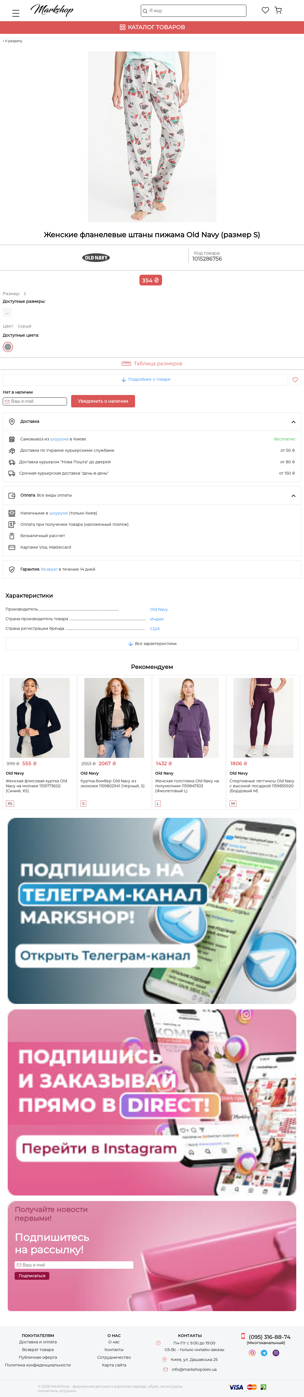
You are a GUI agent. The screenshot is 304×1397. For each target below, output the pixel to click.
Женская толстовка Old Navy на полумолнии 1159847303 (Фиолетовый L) (187, 785)
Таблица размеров (158, 364)
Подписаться (32, 1275)
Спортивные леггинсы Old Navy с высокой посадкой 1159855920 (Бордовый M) (262, 785)
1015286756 (207, 259)
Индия (156, 619)
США (155, 628)
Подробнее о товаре (145, 379)
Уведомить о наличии (103, 401)
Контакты (113, 1349)
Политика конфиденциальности (38, 1365)
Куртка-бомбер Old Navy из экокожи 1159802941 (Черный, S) (112, 783)
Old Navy (159, 609)
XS (9, 803)
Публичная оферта (38, 1357)
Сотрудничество (114, 1357)
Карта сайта (114, 1365)
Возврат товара (38, 1349)
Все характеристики (152, 643)
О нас (114, 1341)
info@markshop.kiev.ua (194, 1369)
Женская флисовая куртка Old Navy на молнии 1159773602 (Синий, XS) (36, 785)
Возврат (49, 569)
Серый (7, 347)
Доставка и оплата (38, 1341)
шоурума (59, 439)
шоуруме (58, 513)
